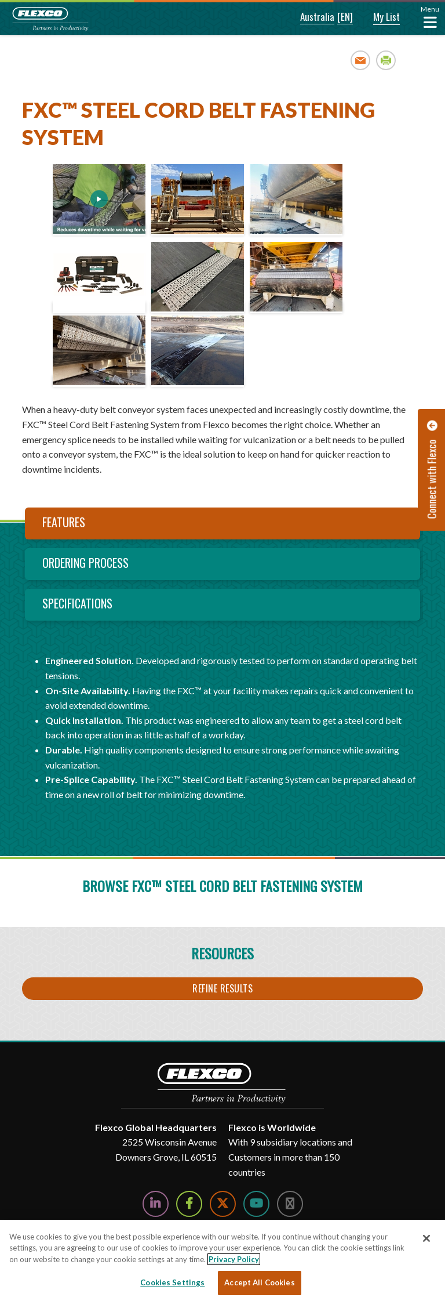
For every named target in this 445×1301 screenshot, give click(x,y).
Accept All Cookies (259, 1282)
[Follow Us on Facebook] (189, 1203)
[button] (309, 17)
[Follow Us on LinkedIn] (156, 1203)
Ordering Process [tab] (85, 562)
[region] (222, 1260)
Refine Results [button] (222, 988)
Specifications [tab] (77, 603)
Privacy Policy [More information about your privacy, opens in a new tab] (234, 1259)
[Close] (426, 1238)
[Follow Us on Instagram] (290, 1203)
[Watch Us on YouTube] (256, 1203)
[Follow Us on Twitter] (223, 1203)
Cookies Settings (172, 1282)
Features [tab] (63, 522)
